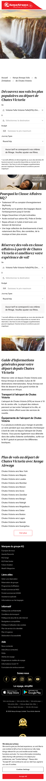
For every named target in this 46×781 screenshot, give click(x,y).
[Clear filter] (42, 110)
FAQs (3, 653)
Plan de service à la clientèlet (11, 628)
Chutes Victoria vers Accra (12, 491)
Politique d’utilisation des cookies (13, 625)
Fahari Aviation (7, 565)
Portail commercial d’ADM (11, 593)
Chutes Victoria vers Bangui (13, 498)
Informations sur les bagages (12, 600)
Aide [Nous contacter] (9, 650)
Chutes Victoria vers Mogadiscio (15, 506)
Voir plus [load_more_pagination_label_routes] (23, 533)
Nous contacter (7, 646)
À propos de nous (8, 551)
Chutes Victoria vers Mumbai (14, 483)
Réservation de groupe (9, 582)
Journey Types (6, 136)
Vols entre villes (13, 704)
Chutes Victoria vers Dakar (13, 510)
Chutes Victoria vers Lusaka (13, 479)
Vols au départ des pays (15, 707)
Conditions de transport (10, 614)
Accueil (4, 78)
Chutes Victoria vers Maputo (13, 475)
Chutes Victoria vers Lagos (13, 518)
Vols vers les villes (23, 701)
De (2, 105)
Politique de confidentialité (11, 611)
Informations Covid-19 (9, 664)
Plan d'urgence (7, 632)
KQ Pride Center (7, 561)
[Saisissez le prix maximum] (25, 131)
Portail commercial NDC (10, 590)
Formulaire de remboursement (12, 667)
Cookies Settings (23, 769)
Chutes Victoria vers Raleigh (13, 502)
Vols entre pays (36, 701)
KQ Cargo (5, 558)
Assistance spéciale (8, 597)
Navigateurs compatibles (10, 621)
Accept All (23, 776)
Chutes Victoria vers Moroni (13, 487)
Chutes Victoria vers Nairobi (13, 522)
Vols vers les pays (8, 701)
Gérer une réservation (9, 579)
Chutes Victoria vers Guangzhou (15, 526)
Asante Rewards (7, 554)
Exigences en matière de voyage (13, 660)
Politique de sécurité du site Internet (14, 618)
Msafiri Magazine (8, 568)
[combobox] (23, 110)
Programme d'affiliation (10, 586)
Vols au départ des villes (28, 704)
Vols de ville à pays (32, 707)
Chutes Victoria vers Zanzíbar (14, 495)
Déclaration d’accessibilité (11, 636)
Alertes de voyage (7, 657)
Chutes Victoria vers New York (14, 471)
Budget (4, 126)
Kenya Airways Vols (21, 78)
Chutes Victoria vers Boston (13, 514)
